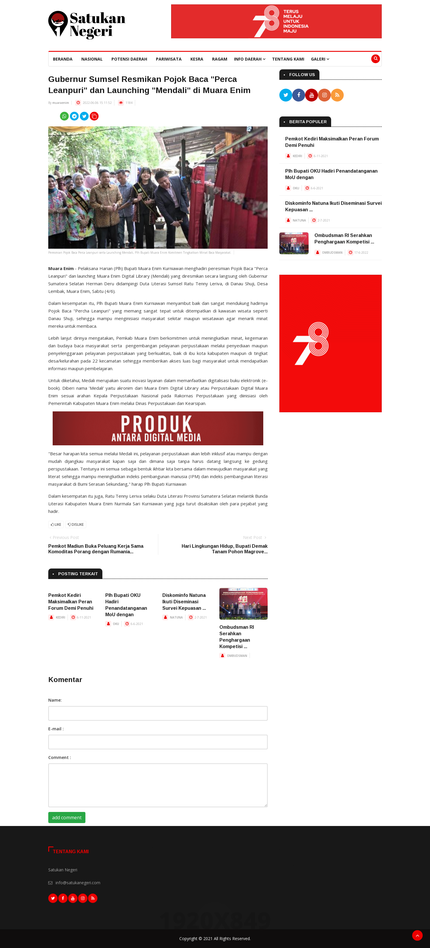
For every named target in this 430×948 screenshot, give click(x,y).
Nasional (92, 59)
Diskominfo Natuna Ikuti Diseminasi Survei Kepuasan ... (184, 602)
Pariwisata (169, 59)
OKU (116, 624)
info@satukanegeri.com (78, 882)
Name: (55, 700)
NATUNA (176, 617)
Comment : (59, 757)
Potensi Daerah (129, 59)
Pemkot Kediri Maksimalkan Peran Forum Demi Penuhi (70, 602)
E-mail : (56, 728)
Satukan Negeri (62, 870)
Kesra (196, 59)
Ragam (219, 59)
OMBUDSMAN (237, 656)
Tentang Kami (288, 59)
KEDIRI (60, 617)
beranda (63, 59)
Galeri (320, 59)
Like (56, 524)
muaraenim (60, 103)
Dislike (76, 524)
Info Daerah (249, 59)
